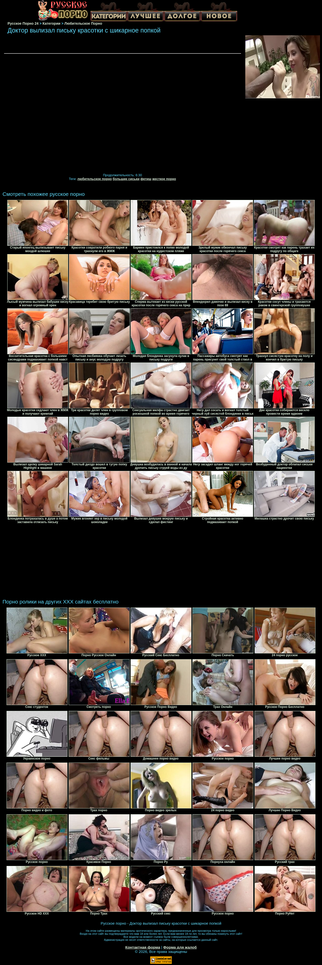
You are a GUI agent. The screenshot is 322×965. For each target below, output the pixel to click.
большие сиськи (126, 179)
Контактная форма (142, 947)
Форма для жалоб (180, 947)
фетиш (145, 179)
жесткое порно (164, 179)
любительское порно (94, 179)
